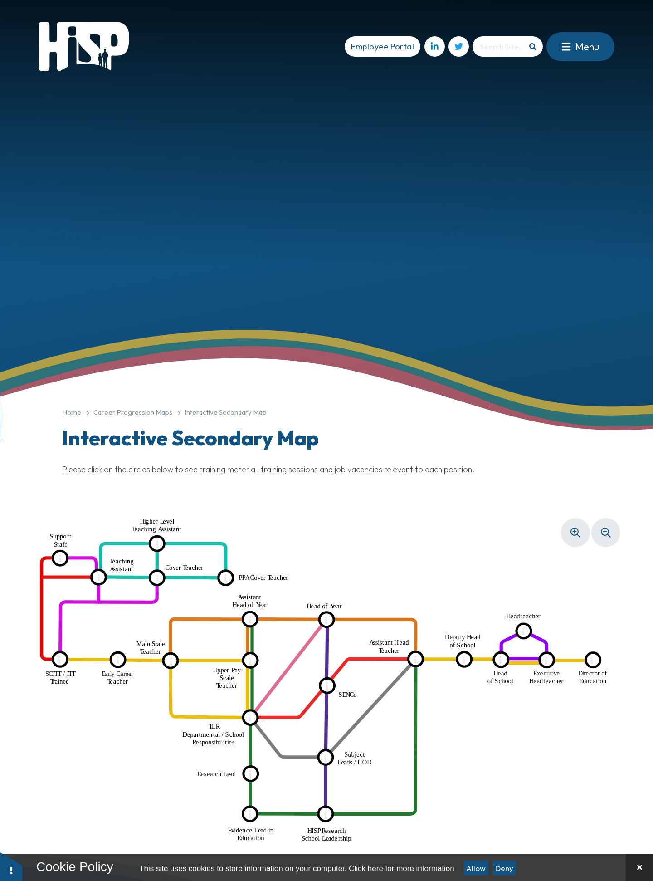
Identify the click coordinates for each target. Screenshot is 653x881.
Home (71, 412)
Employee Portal (382, 46)
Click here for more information (401, 868)
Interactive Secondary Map (226, 412)
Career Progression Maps (132, 412)
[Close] (639, 867)
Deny (504, 868)
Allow (476, 868)
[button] (11, 866)
